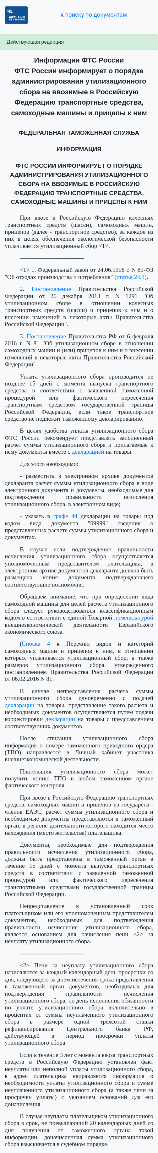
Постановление (51, 289)
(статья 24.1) (130, 277)
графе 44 (65, 516)
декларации (20, 705)
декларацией (88, 451)
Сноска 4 (36, 643)
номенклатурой (133, 617)
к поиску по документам (94, 14)
